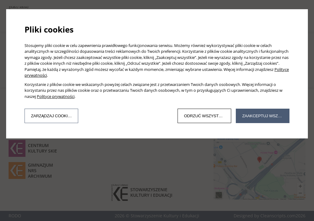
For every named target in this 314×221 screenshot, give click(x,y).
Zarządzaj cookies (52, 116)
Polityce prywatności (56, 96)
